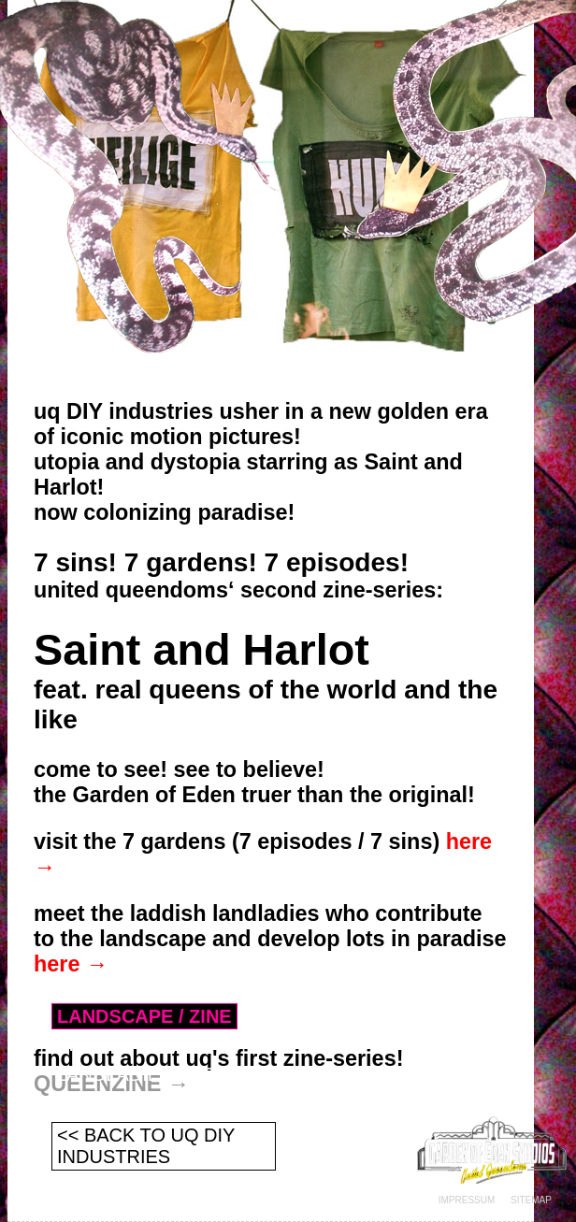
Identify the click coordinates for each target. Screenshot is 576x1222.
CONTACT (100, 1104)
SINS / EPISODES (133, 1044)
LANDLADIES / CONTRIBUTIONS (199, 1074)
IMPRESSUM (467, 1200)
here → (71, 964)
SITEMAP (531, 1200)
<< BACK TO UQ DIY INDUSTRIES (146, 1146)
